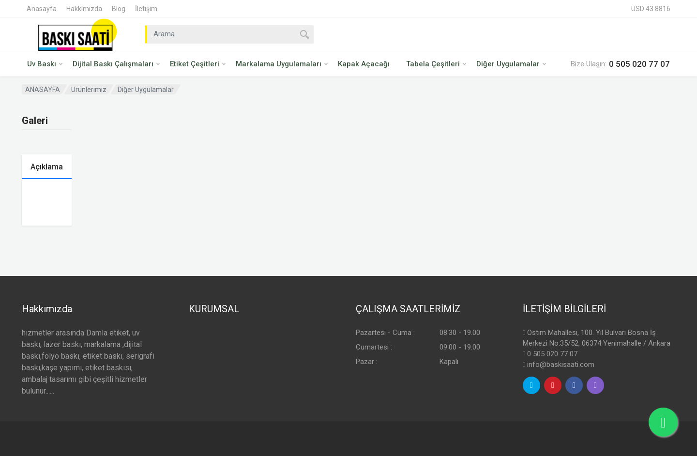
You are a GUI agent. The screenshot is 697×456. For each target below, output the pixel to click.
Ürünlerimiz (88, 89)
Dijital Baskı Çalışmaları (116, 64)
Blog (118, 8)
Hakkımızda (84, 8)
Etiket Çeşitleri (198, 64)
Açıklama (46, 166)
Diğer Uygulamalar (511, 64)
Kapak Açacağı (364, 64)
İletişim (146, 8)
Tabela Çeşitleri (436, 64)
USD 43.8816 (650, 8)
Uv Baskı (44, 64)
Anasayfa (42, 8)
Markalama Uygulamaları (282, 64)
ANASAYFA (42, 89)
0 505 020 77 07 (552, 354)
